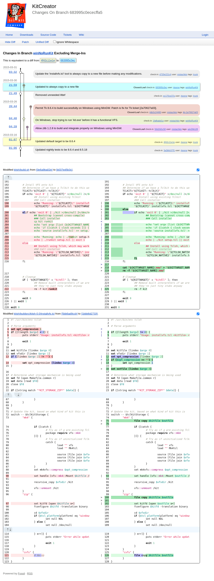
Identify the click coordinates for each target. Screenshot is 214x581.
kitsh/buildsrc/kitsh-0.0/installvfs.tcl (34, 313)
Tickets (67, 34)
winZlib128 (193, 129)
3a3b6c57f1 (169, 150)
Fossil (21, 573)
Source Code (48, 34)
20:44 (13, 106)
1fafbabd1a (158, 120)
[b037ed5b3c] (64, 169)
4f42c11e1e (48, 60)
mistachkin (182, 74)
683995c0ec (67, 60)
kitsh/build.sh (21, 169)
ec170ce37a (169, 96)
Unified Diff (42, 42)
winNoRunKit (43, 53)
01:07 (13, 139)
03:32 (13, 72)
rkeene (176, 87)
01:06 (13, 148)
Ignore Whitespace (66, 42)
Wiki (81, 34)
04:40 (13, 118)
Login (205, 34)
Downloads (26, 34)
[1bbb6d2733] (89, 313)
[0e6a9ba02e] (44, 169)
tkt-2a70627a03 (190, 112)
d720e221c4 (165, 74)
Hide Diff (10, 42)
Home (9, 34)
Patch (25, 42)
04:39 (13, 126)
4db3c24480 (155, 112)
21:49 (13, 93)
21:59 (13, 85)
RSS (30, 573)
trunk (195, 74)
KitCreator (44, 6)
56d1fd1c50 (160, 129)
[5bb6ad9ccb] (69, 313)
